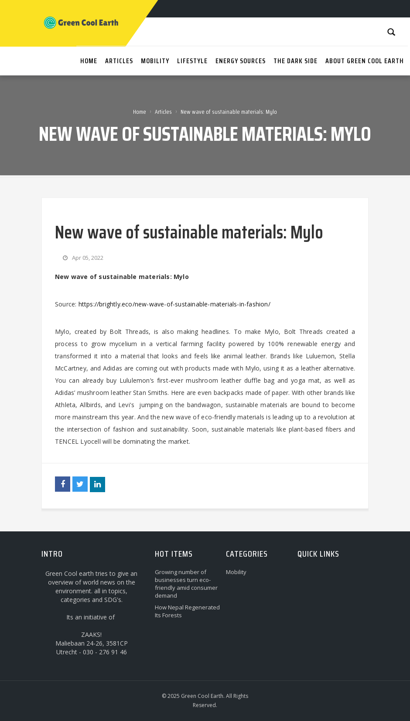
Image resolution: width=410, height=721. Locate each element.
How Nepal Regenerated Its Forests (187, 611)
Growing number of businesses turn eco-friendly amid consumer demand (186, 583)
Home (139, 111)
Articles (163, 111)
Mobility (236, 572)
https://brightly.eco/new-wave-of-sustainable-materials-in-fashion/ (174, 304)
